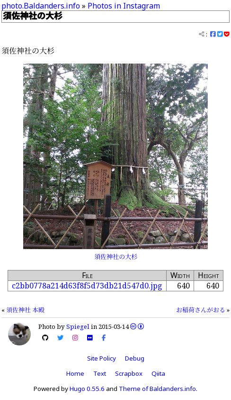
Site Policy (101, 358)
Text (99, 373)
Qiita (158, 373)
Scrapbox (128, 373)
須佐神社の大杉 (115, 256)
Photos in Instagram (124, 5)
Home (75, 373)
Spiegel (77, 326)
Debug (134, 358)
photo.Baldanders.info (40, 5)
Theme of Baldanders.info (157, 388)
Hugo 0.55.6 (87, 388)
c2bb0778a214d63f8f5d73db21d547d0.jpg (87, 285)
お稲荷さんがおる (200, 310)
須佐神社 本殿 (25, 310)
